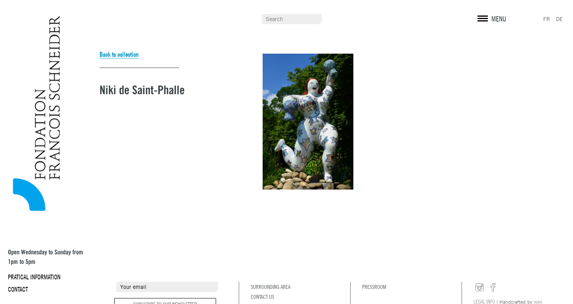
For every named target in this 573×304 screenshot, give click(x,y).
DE (559, 19)
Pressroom (374, 287)
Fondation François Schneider (33, 113)
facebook (493, 288)
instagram (479, 288)
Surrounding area (270, 287)
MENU (498, 19)
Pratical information (34, 277)
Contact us (262, 297)
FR (546, 19)
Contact (18, 289)
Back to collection (118, 54)
